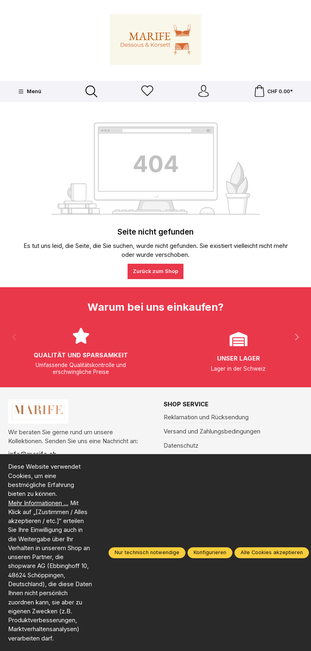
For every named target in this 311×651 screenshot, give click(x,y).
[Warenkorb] (273, 91)
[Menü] (29, 91)
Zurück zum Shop (155, 272)
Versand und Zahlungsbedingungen (212, 431)
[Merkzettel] (147, 91)
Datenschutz (181, 446)
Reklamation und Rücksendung (206, 417)
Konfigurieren (210, 552)
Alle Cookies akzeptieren (272, 552)
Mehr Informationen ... (38, 503)
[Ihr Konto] (203, 91)
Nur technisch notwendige (147, 552)
